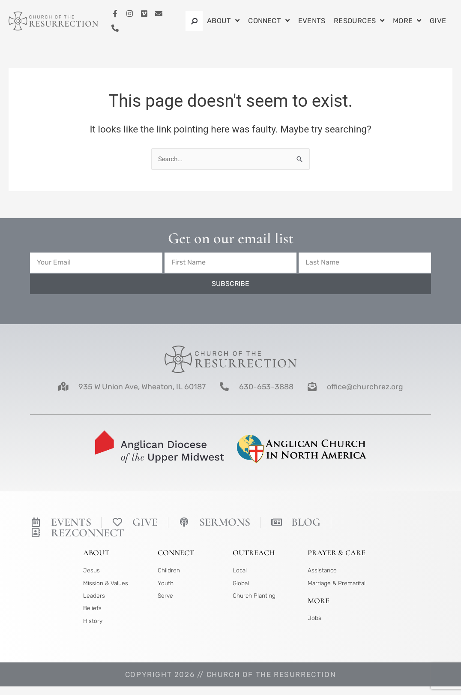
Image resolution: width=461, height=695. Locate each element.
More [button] (407, 21)
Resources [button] (359, 21)
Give (438, 21)
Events (311, 21)
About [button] (223, 21)
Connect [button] (269, 21)
